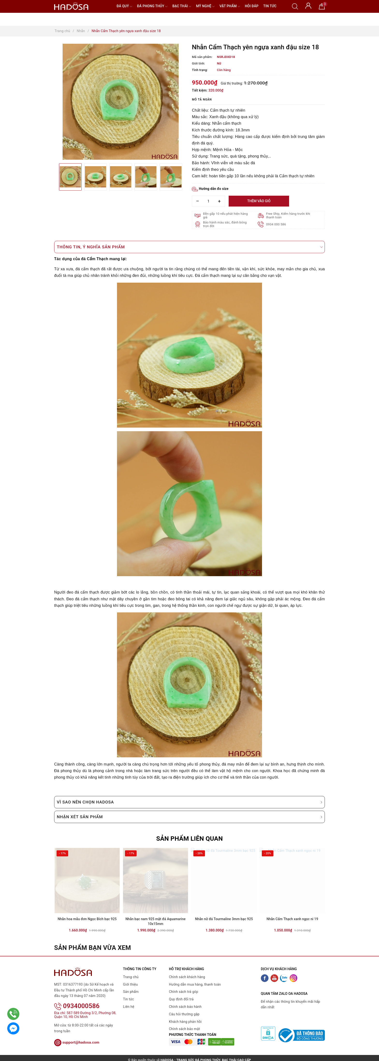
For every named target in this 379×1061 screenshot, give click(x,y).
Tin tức (270, 6)
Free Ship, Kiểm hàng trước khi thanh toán (288, 215)
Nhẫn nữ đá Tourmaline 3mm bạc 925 (224, 920)
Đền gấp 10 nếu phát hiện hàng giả (225, 215)
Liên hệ (128, 1007)
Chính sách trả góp (183, 992)
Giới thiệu (130, 985)
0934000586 (77, 1000)
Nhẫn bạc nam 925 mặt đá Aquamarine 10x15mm (155, 922)
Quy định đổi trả (181, 1000)
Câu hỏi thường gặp (184, 1015)
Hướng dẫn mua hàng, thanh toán (195, 985)
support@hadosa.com (76, 1037)
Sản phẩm (131, 992)
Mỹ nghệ (205, 6)
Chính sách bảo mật (184, 1030)
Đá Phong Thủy (152, 6)
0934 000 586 (276, 224)
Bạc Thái (181, 6)
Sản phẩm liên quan (189, 838)
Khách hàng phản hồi (185, 1022)
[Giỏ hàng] (322, 6)
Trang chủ (130, 978)
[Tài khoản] (308, 5)
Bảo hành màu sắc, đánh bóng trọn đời (225, 224)
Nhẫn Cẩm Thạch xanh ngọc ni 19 (292, 920)
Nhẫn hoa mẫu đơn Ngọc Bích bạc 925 (87, 920)
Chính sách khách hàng (187, 978)
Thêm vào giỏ (258, 201)
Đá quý (124, 6)
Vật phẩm (229, 6)
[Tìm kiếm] (295, 6)
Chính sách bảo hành (185, 1007)
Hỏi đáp (251, 6)
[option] (120, 102)
